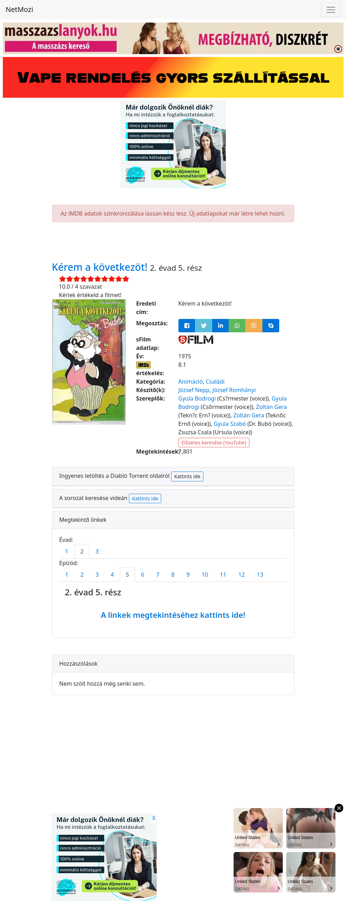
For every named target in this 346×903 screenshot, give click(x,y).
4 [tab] (112, 574)
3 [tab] (97, 551)
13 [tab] (260, 574)
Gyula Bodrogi (197, 398)
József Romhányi (234, 390)
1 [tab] (66, 551)
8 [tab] (173, 574)
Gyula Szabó (230, 424)
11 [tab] (223, 574)
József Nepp (194, 390)
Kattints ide (187, 476)
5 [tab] (127, 574)
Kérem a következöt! (101, 267)
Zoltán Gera (271, 407)
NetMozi (19, 9)
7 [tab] (157, 574)
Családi (215, 381)
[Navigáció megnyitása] (331, 10)
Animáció (190, 381)
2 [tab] (82, 551)
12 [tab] (242, 574)
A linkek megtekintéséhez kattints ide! (173, 614)
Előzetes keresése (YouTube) (214, 442)
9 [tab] (188, 574)
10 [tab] (205, 574)
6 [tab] (142, 574)
